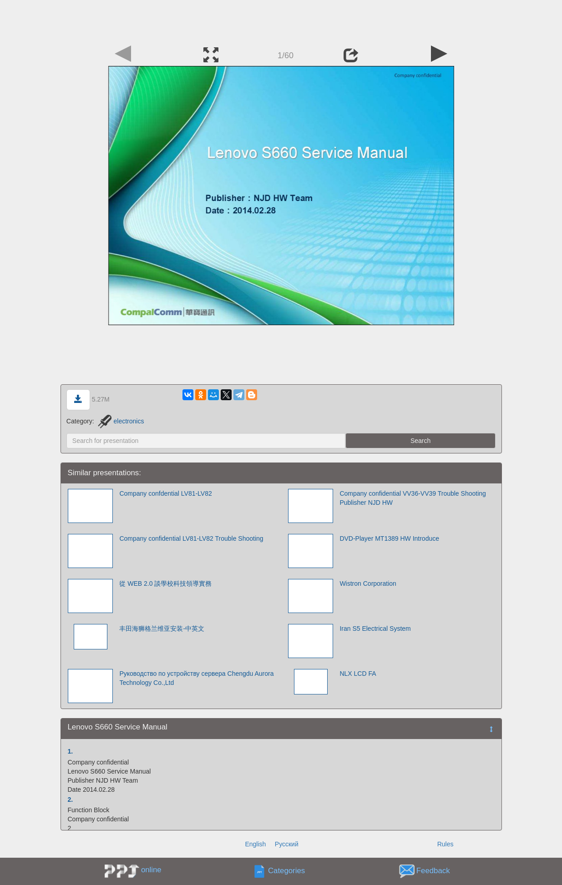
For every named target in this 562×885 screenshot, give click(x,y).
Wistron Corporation (367, 583)
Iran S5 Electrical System (374, 628)
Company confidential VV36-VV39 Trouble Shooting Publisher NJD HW (412, 498)
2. (70, 799)
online (151, 869)
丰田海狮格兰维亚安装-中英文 (161, 628)
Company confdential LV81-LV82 (165, 493)
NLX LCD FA (357, 673)
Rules (445, 844)
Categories (286, 871)
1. (70, 751)
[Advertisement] (281, 20)
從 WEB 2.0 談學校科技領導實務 (165, 583)
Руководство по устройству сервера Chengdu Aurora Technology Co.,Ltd (196, 678)
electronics (121, 421)
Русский (287, 844)
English (255, 844)
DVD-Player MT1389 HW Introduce (389, 538)
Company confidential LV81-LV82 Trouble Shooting (191, 538)
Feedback (433, 871)
